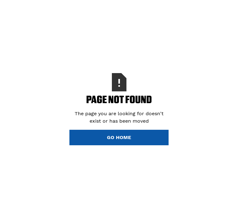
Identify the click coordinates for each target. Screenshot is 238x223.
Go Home (119, 137)
